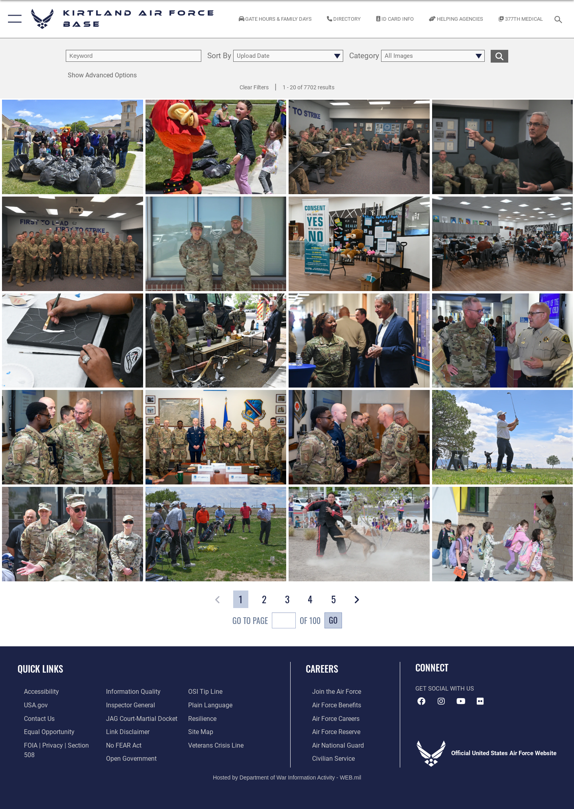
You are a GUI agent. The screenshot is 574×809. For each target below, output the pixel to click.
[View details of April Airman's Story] (216, 244)
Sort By (219, 56)
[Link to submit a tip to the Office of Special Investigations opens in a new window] (120, 756)
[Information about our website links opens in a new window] (124, 717)
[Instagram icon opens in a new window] (441, 701)
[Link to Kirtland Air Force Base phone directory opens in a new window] (344, 19)
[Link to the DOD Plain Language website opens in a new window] (210, 691)
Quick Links (40, 668)
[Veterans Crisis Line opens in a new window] (217, 730)
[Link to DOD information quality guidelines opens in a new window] (43, 756)
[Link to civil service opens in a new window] (326, 756)
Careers (322, 668)
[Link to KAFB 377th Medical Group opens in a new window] (521, 19)
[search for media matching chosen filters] (499, 56)
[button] (13, 19)
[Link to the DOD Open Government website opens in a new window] (127, 743)
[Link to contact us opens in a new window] (32, 717)
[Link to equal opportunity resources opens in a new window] (41, 730)
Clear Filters (254, 87)
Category (364, 56)
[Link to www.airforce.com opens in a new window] (329, 691)
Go (333, 620)
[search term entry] (133, 56)
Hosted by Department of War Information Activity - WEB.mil (287, 775)
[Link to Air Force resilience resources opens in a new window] (204, 704)
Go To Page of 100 (276, 621)
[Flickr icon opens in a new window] (480, 701)
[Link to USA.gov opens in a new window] (29, 704)
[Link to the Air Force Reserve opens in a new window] (329, 730)
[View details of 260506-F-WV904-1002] (72, 147)
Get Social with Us (444, 688)
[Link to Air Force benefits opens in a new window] (329, 704)
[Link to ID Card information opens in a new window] (394, 19)
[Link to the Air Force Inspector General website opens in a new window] (127, 691)
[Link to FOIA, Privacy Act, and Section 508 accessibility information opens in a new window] (54, 743)
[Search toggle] (559, 19)
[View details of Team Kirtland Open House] (216, 340)
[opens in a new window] (35, 691)
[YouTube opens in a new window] (461, 701)
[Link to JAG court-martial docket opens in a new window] (138, 704)
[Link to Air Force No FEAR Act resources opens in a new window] (121, 730)
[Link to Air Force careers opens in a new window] (329, 717)
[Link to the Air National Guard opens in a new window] (330, 743)
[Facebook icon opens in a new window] (421, 701)
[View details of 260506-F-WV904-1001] (216, 147)
